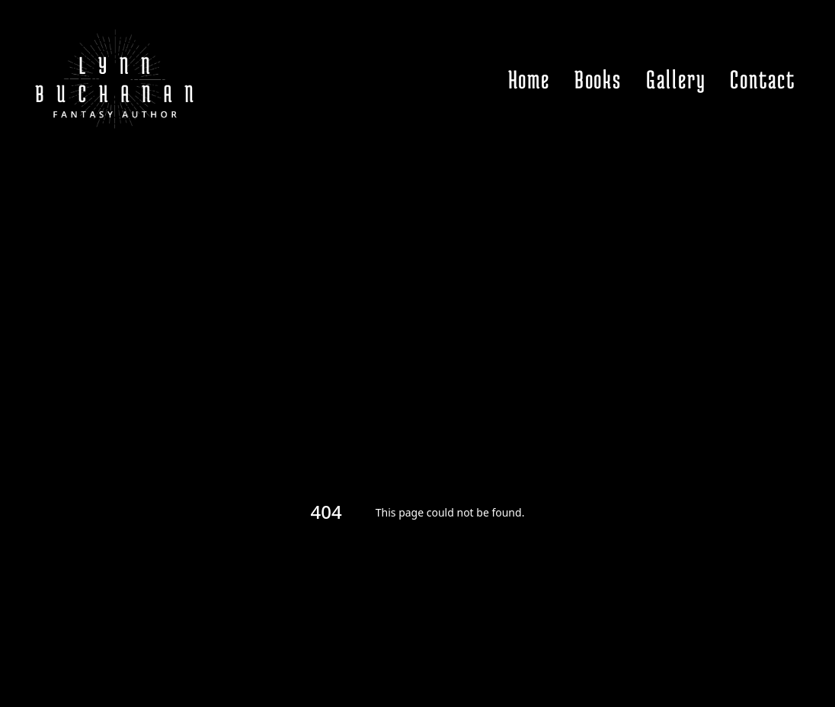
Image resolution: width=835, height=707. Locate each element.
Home (529, 79)
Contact (762, 79)
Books (598, 79)
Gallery (676, 79)
